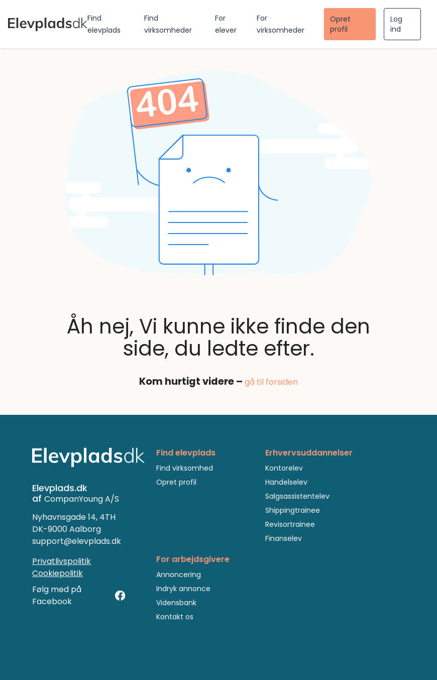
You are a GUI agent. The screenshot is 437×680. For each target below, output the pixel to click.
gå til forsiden (271, 382)
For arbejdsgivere (193, 559)
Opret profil (340, 24)
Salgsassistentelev (297, 496)
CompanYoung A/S (81, 499)
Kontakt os (174, 617)
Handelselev (286, 482)
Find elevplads (185, 453)
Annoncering (178, 575)
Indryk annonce (183, 589)
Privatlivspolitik (61, 561)
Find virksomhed (184, 468)
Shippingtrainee (292, 510)
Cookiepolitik (57, 573)
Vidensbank (176, 603)
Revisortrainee (290, 524)
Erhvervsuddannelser (309, 453)
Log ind (396, 24)
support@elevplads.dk (76, 541)
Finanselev (283, 538)
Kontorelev (284, 468)
